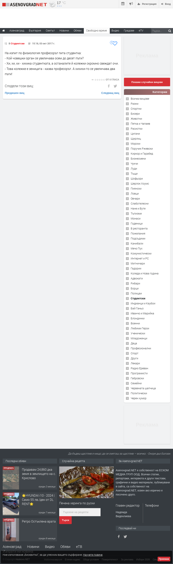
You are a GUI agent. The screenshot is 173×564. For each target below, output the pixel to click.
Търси (65, 520)
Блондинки (138, 318)
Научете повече (92, 555)
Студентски (17, 43)
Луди (134, 168)
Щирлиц (136, 138)
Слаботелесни (140, 203)
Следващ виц (110, 92)
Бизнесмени (138, 158)
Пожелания (138, 233)
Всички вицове (140, 98)
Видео (50, 546)
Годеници (137, 223)
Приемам (164, 559)
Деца (134, 343)
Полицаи (136, 293)
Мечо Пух (136, 248)
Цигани (135, 133)
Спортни (136, 108)
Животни (136, 118)
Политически (139, 393)
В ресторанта (139, 228)
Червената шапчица (143, 388)
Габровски (137, 378)
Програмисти (139, 373)
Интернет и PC (140, 258)
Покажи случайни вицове (147, 82)
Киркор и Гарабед (142, 153)
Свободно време (96, 30)
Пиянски (136, 188)
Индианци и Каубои (143, 303)
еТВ (79, 546)
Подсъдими (138, 238)
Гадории (136, 268)
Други (134, 358)
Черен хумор (138, 398)
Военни (135, 323)
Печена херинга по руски (77, 503)
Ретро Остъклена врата (39, 521)
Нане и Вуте (138, 208)
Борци (135, 288)
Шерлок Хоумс (140, 183)
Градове (129, 30)
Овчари (135, 198)
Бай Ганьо (137, 308)
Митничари (138, 263)
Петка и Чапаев (140, 123)
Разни (134, 103)
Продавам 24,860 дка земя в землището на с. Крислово (39, 473)
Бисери (135, 113)
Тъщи (134, 173)
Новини (64, 30)
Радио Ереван (139, 368)
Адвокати (137, 278)
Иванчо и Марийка (142, 313)
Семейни (136, 383)
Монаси (136, 218)
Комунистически (141, 253)
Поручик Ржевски (142, 148)
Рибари (135, 283)
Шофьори (137, 178)
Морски (135, 143)
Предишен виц (14, 92)
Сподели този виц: (19, 86)
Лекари (135, 363)
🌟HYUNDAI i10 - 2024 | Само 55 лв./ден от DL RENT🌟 (38, 499)
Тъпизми (136, 213)
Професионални (141, 348)
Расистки (136, 128)
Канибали (137, 243)
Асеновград (12, 546)
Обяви (65, 546)
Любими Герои (140, 328)
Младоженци (139, 338)
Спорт (134, 353)
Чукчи (134, 163)
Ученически (138, 333)
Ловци (135, 193)
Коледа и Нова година (145, 273)
